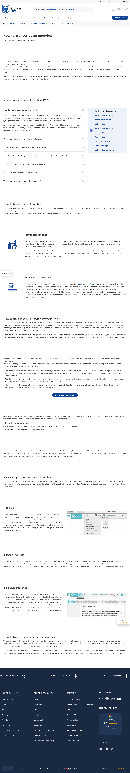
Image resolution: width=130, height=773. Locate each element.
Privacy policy (72, 720)
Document (38, 704)
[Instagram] (106, 749)
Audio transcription (103, 146)
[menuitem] (6, 769)
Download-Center (74, 741)
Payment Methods (74, 715)
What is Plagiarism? (10, 735)
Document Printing (30, 18)
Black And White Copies (44, 730)
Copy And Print (40, 735)
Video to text (100, 137)
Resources (82, 18)
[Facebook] (100, 749)
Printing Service (10, 693)
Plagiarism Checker (9, 699)
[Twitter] (111, 749)
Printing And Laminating (44, 741)
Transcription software (104, 128)
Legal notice (71, 725)
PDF (36, 709)
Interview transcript (103, 141)
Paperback (6, 720)
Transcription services (104, 115)
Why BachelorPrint (74, 699)
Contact (114, 1)
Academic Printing (51, 18)
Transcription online (103, 120)
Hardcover (6, 725)
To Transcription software (65, 395)
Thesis (4, 704)
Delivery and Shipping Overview (80, 704)
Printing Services (9, 18)
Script (36, 715)
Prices (36, 699)
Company (71, 693)
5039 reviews (110, 727)
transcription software (86, 284)
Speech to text (101, 133)
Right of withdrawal (75, 735)
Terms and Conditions (75, 730)
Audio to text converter (104, 150)
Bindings (68, 18)
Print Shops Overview (10, 730)
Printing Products (43, 693)
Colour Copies (40, 725)
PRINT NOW (120, 18)
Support (124, 1)
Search (102, 1)
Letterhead (38, 720)
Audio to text (100, 124)
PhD (3, 709)
